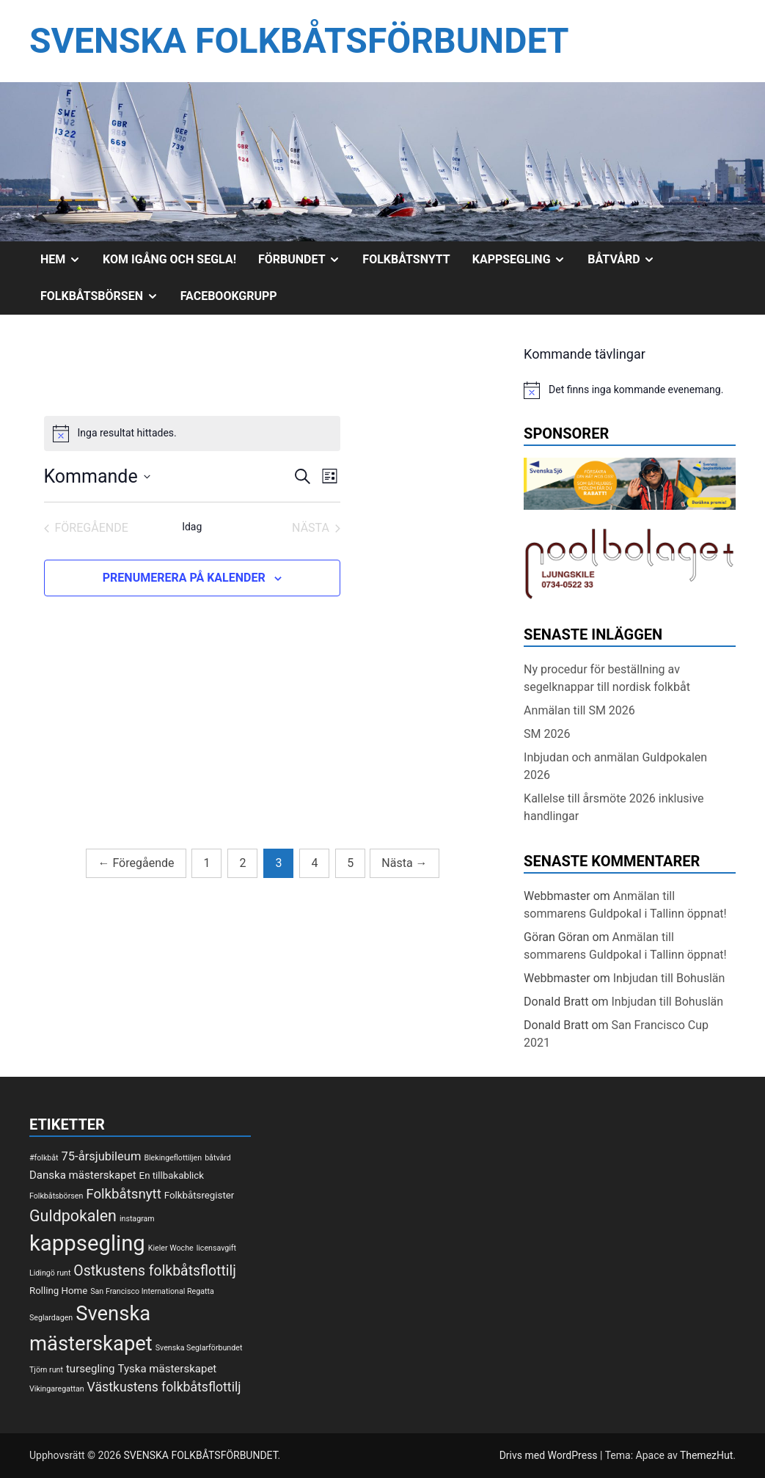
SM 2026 (547, 734)
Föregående (136, 863)
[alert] (192, 433)
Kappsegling (524, 259)
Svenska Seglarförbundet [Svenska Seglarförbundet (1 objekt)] (199, 1348)
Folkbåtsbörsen (104, 296)
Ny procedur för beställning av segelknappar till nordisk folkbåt (607, 678)
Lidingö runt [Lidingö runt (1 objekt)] (49, 1273)
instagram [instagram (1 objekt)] (137, 1218)
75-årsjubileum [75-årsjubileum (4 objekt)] (102, 1156)
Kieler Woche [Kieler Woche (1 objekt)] (171, 1248)
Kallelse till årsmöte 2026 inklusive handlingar (613, 807)
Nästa (404, 863)
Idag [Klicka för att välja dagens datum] (192, 527)
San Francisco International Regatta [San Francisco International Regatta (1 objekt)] (152, 1291)
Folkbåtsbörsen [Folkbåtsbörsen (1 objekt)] (56, 1196)
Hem (66, 259)
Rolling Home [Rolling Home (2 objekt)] (58, 1290)
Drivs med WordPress (549, 1455)
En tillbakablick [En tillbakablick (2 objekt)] (171, 1175)
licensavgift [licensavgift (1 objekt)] (216, 1248)
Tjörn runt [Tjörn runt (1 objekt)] (46, 1370)
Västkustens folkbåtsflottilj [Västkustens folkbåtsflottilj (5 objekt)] (164, 1387)
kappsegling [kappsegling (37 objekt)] (87, 1243)
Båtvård (627, 259)
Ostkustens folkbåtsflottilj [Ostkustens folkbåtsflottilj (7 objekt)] (154, 1270)
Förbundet (304, 259)
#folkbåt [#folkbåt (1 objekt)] (44, 1158)
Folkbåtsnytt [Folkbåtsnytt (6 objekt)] (123, 1194)
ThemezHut (706, 1455)
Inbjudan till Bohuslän (669, 978)
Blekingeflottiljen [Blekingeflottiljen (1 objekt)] (173, 1158)
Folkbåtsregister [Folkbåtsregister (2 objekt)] (199, 1195)
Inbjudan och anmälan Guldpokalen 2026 (615, 766)
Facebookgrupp (228, 296)
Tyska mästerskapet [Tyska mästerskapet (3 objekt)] (166, 1368)
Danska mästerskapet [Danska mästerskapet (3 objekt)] (82, 1175)
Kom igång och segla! (169, 259)
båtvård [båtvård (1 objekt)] (218, 1158)
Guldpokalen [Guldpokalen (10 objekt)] (73, 1216)
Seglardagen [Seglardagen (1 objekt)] (51, 1317)
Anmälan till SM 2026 (579, 710)
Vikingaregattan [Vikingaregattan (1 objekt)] (56, 1389)
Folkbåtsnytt (406, 259)
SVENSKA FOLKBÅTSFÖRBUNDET (299, 41)
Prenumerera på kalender (184, 578)
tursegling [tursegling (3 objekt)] (90, 1368)
